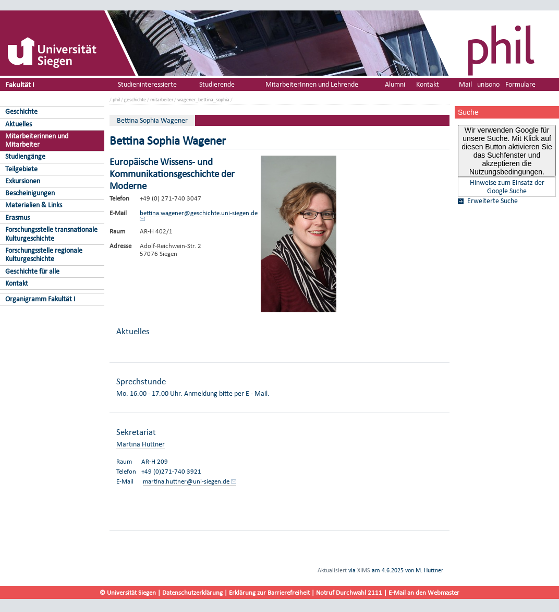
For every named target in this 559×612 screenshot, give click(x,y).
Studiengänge (25, 156)
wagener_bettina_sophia (203, 99)
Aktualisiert (332, 570)
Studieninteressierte (147, 84)
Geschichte (21, 111)
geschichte (135, 99)
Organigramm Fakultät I (40, 299)
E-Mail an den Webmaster (423, 592)
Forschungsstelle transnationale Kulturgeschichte (51, 234)
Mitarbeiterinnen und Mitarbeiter (36, 140)
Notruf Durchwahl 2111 (349, 592)
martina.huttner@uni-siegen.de (186, 481)
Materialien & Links (33, 205)
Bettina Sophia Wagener (152, 120)
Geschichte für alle (32, 271)
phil (116, 99)
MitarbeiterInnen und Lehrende (311, 84)
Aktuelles (18, 124)
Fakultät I (19, 84)
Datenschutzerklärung (192, 592)
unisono (488, 84)
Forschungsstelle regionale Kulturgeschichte (43, 255)
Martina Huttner (140, 444)
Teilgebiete (21, 168)
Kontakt (16, 283)
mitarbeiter (161, 99)
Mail (465, 84)
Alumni (395, 84)
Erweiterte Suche (492, 201)
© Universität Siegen (128, 592)
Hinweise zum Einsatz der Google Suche (507, 187)
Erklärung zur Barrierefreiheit (269, 592)
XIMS (363, 570)
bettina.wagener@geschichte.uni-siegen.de (199, 213)
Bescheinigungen (30, 193)
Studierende (217, 84)
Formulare (520, 84)
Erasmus (17, 217)
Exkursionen (22, 180)
